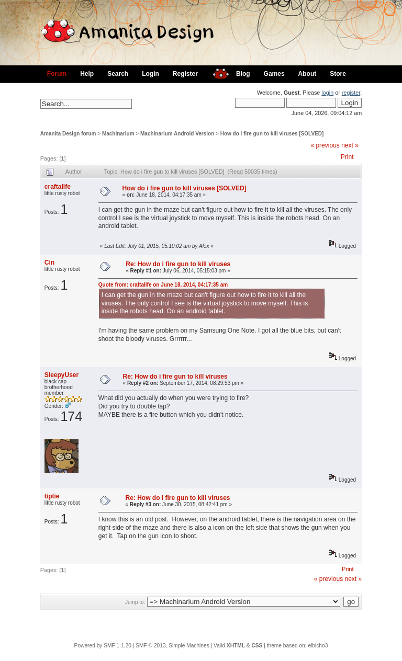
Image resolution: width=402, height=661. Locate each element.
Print (347, 157)
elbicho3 (318, 645)
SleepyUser (61, 375)
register (351, 92)
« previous (324, 145)
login (327, 92)
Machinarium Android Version (177, 133)
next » (350, 145)
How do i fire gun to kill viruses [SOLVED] (272, 133)
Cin (49, 262)
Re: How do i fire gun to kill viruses (178, 264)
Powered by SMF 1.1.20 (102, 645)
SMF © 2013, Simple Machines (172, 645)
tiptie (52, 496)
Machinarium (118, 133)
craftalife (57, 186)
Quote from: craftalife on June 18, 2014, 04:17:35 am (163, 285)
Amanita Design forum (68, 133)
